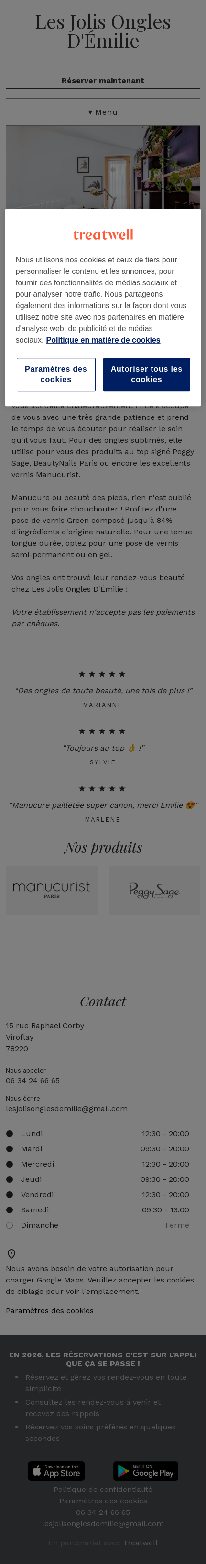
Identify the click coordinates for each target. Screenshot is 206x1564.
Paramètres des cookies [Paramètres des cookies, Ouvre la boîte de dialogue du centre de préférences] (56, 374)
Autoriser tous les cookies (147, 374)
